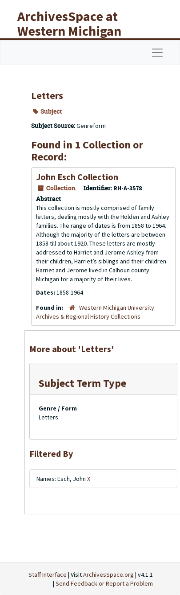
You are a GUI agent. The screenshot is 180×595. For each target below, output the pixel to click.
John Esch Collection (77, 176)
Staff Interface (47, 574)
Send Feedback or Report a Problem (104, 583)
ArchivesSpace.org (108, 574)
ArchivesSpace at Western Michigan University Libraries (76, 31)
